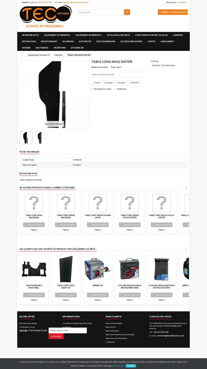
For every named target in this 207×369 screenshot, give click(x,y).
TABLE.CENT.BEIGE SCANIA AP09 (98, 216)
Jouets (151, 41)
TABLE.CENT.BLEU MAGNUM (34, 216)
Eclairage (68, 41)
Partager (108, 82)
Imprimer (121, 89)
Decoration (29, 41)
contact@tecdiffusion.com (170, 335)
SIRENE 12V (98, 285)
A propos (67, 327)
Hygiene (26, 47)
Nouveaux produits (28, 323)
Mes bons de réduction (116, 338)
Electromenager (105, 41)
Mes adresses (112, 330)
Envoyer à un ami (102, 89)
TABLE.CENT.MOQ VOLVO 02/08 (161, 216)
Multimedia (42, 47)
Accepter (130, 366)
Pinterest (134, 82)
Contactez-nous (27, 327)
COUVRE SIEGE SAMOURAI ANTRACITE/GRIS (162, 286)
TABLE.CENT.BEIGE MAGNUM (66, 216)
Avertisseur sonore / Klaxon (151, 35)
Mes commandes (114, 323)
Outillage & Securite (118, 35)
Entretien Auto (30, 35)
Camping (178, 35)
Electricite (85, 41)
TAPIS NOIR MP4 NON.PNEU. (34, 286)
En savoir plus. (118, 366)
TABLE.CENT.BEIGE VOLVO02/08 (130, 216)
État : (113, 67)
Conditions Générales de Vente (77, 323)
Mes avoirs (111, 327)
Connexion (181, 2)
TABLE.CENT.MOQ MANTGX (66, 286)
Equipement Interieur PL (88, 35)
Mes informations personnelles (120, 334)
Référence (96, 67)
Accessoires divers (131, 41)
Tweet (96, 82)
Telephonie (59, 47)
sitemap (23, 330)
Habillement (167, 41)
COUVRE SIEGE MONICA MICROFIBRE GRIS (129, 286)
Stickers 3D (77, 47)
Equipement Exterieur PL (57, 35)
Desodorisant (49, 41)
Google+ (121, 82)
